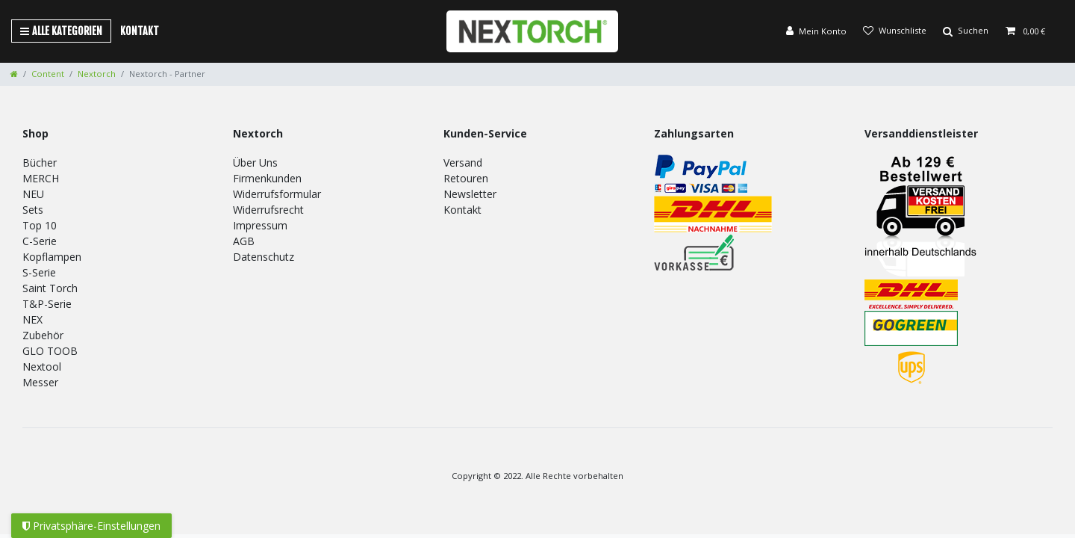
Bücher (39, 162)
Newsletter (469, 194)
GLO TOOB (50, 351)
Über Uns (255, 162)
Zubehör (42, 335)
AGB (244, 241)
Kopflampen (51, 257)
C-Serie (39, 241)
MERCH (40, 178)
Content (47, 73)
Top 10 (39, 225)
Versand (462, 162)
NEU (33, 194)
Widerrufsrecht (268, 209)
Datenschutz (263, 257)
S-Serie (39, 272)
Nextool (41, 366)
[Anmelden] (816, 31)
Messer (40, 382)
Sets (32, 209)
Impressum (260, 225)
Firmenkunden (267, 178)
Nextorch (97, 73)
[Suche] (966, 31)
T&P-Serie (47, 304)
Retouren (465, 178)
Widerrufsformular (277, 194)
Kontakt (139, 31)
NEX (32, 319)
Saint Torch (50, 288)
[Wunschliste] (895, 31)
